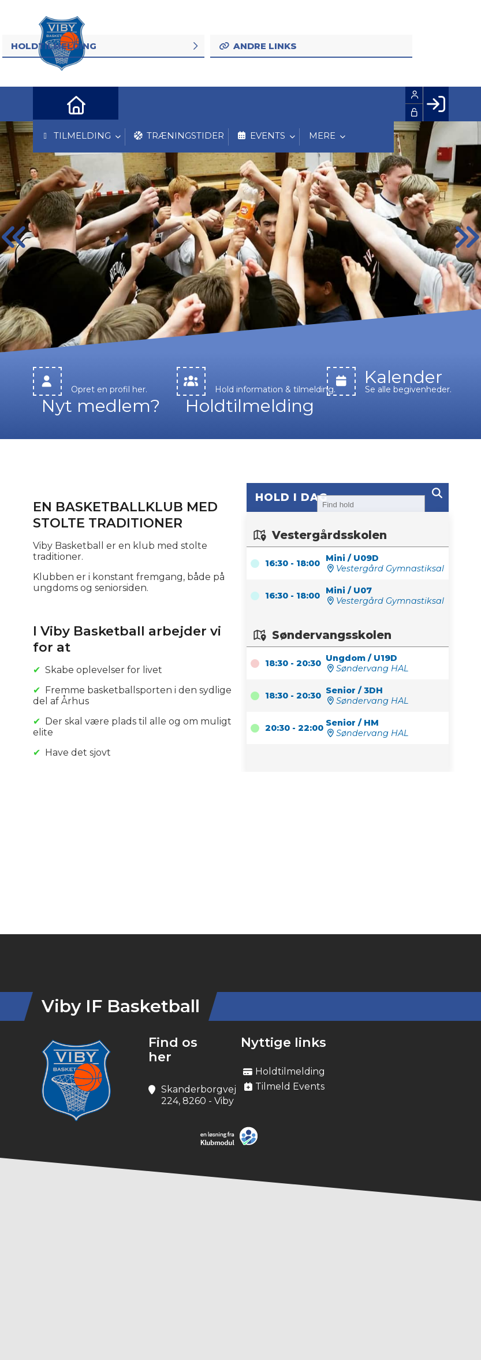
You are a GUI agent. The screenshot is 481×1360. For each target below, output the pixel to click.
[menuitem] (50, 104)
